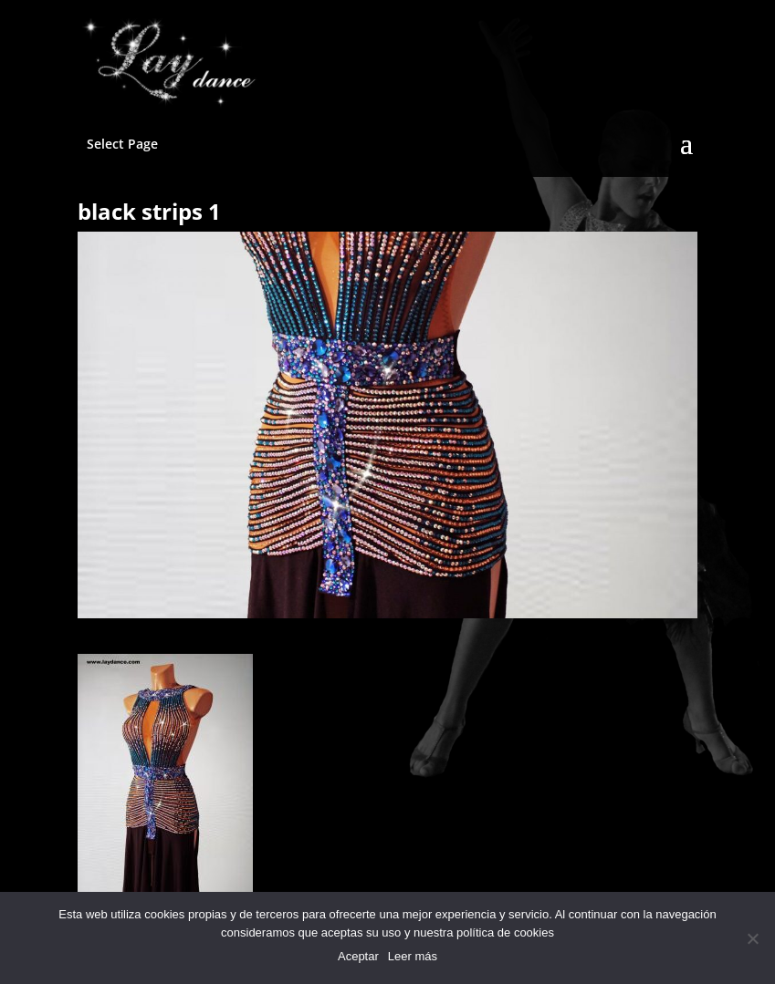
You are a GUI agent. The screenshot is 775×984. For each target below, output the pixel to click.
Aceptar (358, 956)
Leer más (412, 956)
